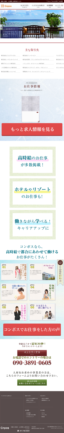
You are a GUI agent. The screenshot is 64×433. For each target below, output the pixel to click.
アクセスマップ (30, 416)
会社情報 (28, 413)
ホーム (49, 1)
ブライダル (44, 414)
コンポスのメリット (31, 402)
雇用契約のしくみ (46, 400)
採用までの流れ (30, 400)
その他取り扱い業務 (31, 414)
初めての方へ (28, 395)
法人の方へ (43, 395)
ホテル (43, 413)
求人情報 (42, 410)
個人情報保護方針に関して (53, 426)
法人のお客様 (55, 1)
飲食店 (43, 416)
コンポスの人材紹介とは (32, 398)
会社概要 (61, 1)
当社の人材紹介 (45, 398)
